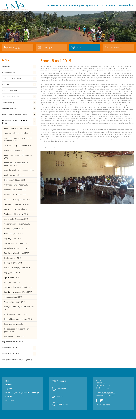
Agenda (63, 5)
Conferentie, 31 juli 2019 (13, 233)
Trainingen (61, 388)
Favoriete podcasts (9, 108)
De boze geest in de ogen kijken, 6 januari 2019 (17, 330)
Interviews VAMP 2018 (10, 353)
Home (48, 5)
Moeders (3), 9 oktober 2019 (15, 190)
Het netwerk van (8, 72)
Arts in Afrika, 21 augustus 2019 (16, 219)
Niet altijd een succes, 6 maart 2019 (18, 319)
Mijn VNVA (123, 5)
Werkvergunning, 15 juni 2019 (15, 243)
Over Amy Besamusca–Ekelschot (16, 128)
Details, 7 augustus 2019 (13, 229)
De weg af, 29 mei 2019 (13, 263)
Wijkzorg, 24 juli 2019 (12, 238)
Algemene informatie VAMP (12, 342)
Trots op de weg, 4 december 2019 (17, 145)
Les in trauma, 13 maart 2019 (15, 314)
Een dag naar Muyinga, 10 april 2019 (18, 292)
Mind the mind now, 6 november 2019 (19, 170)
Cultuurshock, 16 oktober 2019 (16, 185)
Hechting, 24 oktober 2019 (14, 180)
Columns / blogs (8, 102)
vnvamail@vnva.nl (108, 393)
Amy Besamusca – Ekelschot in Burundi (14, 121)
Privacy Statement (103, 405)
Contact (112, 5)
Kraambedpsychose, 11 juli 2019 (16, 248)
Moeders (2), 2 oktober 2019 (15, 194)
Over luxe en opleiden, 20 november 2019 (18, 156)
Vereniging (61, 381)
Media (59, 396)
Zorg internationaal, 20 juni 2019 (16, 253)
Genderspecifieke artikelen (12, 78)
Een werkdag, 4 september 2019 (16, 209)
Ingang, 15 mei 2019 (12, 272)
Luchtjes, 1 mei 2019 (12, 282)
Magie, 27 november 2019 (14, 150)
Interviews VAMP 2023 (10, 348)
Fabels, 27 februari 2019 (13, 324)
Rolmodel (6, 66)
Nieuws (54, 5)
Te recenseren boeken (10, 90)
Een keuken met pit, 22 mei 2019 (17, 268)
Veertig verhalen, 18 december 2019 (18, 133)
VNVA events (62, 404)
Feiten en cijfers (8, 84)
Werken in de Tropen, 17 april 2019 (18, 287)
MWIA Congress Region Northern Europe (88, 5)
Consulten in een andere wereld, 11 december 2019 (18, 139)
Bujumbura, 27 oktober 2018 (15, 336)
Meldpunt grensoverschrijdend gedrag (17, 359)
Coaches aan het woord (11, 96)
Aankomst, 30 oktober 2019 (14, 175)
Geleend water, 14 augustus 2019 (17, 224)
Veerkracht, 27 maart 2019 (14, 302)
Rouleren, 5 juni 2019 (12, 258)
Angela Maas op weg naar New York (15, 114)
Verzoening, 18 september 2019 (16, 204)
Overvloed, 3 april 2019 (13, 297)
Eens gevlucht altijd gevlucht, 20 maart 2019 (18, 308)
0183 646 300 (109, 395)
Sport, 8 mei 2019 (11, 277)
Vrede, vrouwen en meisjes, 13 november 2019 (16, 164)
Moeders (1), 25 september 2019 (17, 199)
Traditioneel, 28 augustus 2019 (16, 214)
